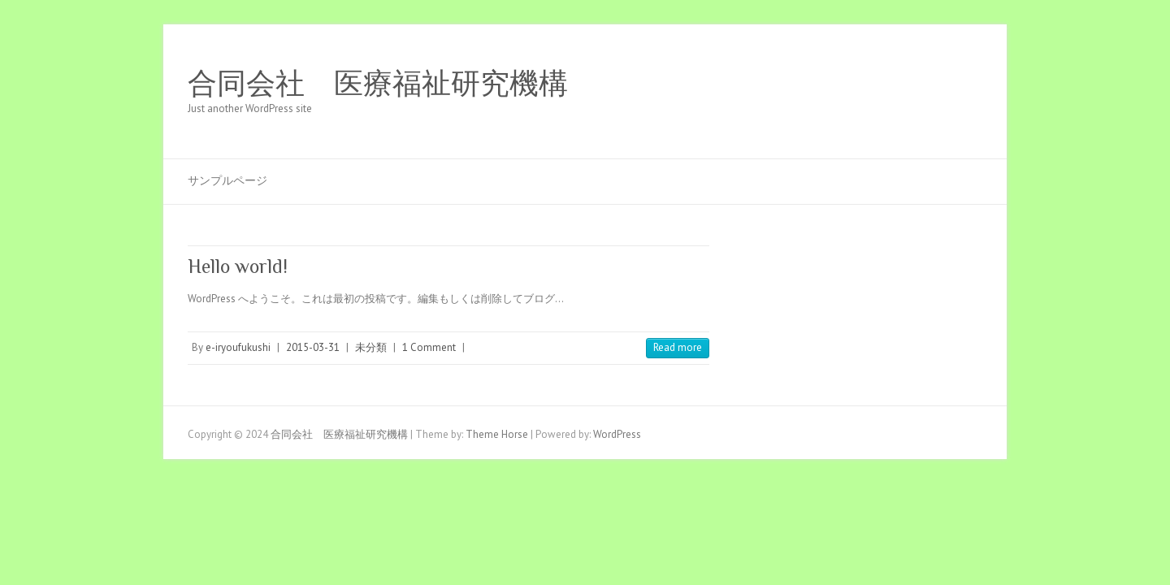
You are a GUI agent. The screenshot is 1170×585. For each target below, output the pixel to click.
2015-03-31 (313, 347)
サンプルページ (227, 180)
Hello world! (238, 266)
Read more (677, 347)
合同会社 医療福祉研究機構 (378, 83)
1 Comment (429, 347)
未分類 (371, 347)
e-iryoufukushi (238, 347)
